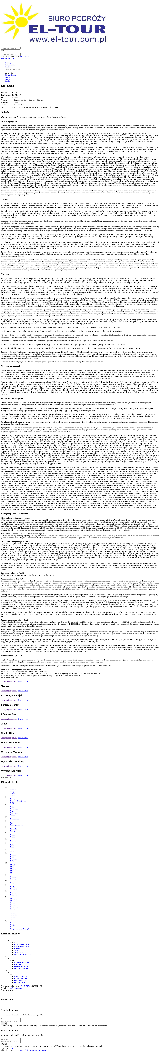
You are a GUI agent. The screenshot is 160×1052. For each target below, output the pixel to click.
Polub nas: (4, 50)
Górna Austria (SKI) (21, 946)
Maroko (13, 869)
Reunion (13, 893)
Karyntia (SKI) (19, 948)
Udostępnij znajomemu (9, 681)
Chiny (12, 807)
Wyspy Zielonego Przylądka (20, 929)
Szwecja (13, 909)
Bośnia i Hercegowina (18, 801)
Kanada (13, 855)
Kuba (12, 861)
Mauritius (13, 871)
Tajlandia (13, 913)
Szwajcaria (14, 907)
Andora (12, 791)
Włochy (13, 927)
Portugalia (14, 889)
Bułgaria (13, 803)
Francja (13, 831)
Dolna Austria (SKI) (21, 944)
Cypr (12, 811)
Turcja (12, 919)
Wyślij (4, 1023)
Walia (12, 923)
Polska (12, 887)
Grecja (12, 835)
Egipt (12, 823)
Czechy (13, 815)
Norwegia (13, 879)
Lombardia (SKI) (20, 980)
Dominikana (14, 819)
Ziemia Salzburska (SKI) (23, 954)
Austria (12, 795)
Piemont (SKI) (19, 982)
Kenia (7, 81)
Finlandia (13, 829)
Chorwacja (14, 809)
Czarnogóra (14, 813)
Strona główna (10, 75)
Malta (12, 867)
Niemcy (13, 877)
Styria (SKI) (18, 950)
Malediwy (13, 865)
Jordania (13, 851)
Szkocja (13, 905)
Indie (12, 845)
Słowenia (13, 901)
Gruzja (12, 837)
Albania (13, 789)
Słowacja (13, 899)
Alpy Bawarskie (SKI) (22, 962)
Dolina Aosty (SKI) (21, 978)
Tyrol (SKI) (18, 952)
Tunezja (13, 917)
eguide (7, 77)
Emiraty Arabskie (16, 825)
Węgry (12, 925)
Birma (12, 799)
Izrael (12, 847)
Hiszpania (13, 841)
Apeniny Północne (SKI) (23, 976)
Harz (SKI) (18, 964)
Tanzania (13, 915)
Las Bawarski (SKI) (21, 966)
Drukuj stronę (23, 681)
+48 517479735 (24, 57)
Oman (12, 883)
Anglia (12, 793)
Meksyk (13, 873)
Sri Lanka (13, 903)
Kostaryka (14, 859)
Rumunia (13, 895)
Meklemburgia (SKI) (21, 968)
